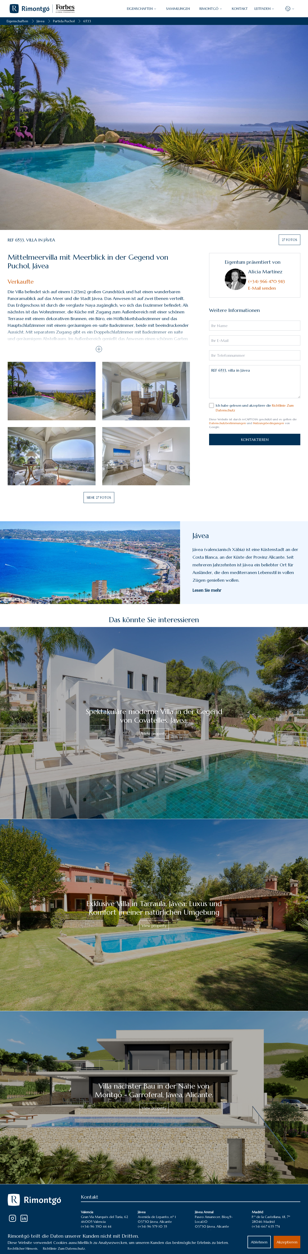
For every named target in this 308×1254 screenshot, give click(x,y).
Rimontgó (210, 8)
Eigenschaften (17, 21)
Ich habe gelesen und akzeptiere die (255, 407)
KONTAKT (240, 8)
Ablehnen (259, 1242)
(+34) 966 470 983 (266, 281)
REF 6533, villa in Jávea (254, 381)
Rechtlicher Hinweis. (23, 1248)
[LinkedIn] (24, 1218)
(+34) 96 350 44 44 (96, 1226)
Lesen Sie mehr (207, 590)
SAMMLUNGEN (178, 8)
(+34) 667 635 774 (266, 1226)
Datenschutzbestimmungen (227, 423)
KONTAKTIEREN (255, 439)
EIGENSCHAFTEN (142, 8)
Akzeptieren (287, 1242)
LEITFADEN (264, 8)
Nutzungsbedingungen (268, 423)
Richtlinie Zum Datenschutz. (64, 1248)
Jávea (40, 21)
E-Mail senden (262, 288)
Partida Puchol (64, 21)
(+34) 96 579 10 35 (152, 1226)
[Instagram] (12, 1218)
